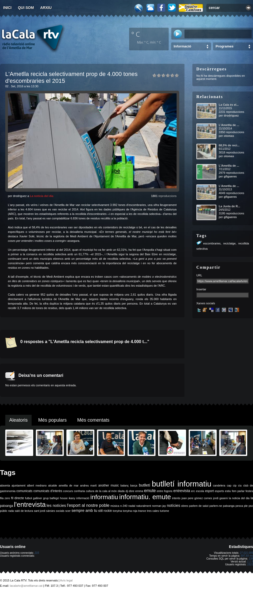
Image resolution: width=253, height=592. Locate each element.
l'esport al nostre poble (88, 505)
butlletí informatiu (181, 483)
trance (142, 510)
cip (235, 485)
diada (121, 491)
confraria (79, 491)
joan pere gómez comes (197, 498)
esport (209, 491)
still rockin (105, 511)
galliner (37, 498)
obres (184, 505)
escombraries (212, 243)
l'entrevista (30, 504)
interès (176, 498)
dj (126, 491)
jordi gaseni (220, 498)
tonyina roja (130, 510)
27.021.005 (246, 552)
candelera (219, 485)
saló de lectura (24, 510)
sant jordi (39, 510)
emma (139, 491)
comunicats (24, 491)
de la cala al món (106, 491)
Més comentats (93, 420)
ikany (72, 498)
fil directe (17, 498)
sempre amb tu (84, 510)
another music (108, 485)
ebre (131, 491)
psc (251, 505)
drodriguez (231, 115)
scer (68, 510)
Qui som (26, 8)
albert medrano (37, 485)
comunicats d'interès (47, 491)
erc (193, 491)
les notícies (56, 505)
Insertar (201, 289)
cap (229, 485)
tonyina (117, 510)
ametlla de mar (69, 485)
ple (246, 505)
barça (133, 485)
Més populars (52, 420)
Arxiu (46, 8)
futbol (28, 498)
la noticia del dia (239, 498)
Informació (182, 46)
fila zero (5, 498)
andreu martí (88, 485)
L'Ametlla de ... (229, 125)
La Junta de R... (229, 206)
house (64, 498)
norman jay (159, 505)
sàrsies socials (55, 510)
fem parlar (238, 491)
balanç (124, 485)
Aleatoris (18, 420)
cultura (90, 491)
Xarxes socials (205, 303)
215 (37, 552)
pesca (239, 505)
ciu (240, 485)
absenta (5, 485)
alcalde (52, 485)
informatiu (104, 496)
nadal (131, 505)
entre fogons (165, 491)
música (114, 505)
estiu (228, 491)
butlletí (144, 485)
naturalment (143, 505)
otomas (229, 135)
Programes (224, 46)
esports (219, 491)
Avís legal (66, 580)
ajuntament (19, 485)
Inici (7, 8)
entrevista (181, 491)
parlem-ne (216, 505)
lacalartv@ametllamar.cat (26, 585)
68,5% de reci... (229, 145)
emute (150, 490)
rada (11, 510)
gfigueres (230, 176)
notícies (173, 505)
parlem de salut (198, 505)
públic (3, 510)
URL (199, 275)
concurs (68, 491)
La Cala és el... (229, 104)
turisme (164, 510)
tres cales (153, 510)
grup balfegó (51, 498)
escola (200, 491)
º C (136, 34)
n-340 (123, 505)
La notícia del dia (41, 196)
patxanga (229, 505)
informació (82, 498)
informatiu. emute (145, 496)
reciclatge (229, 243)
